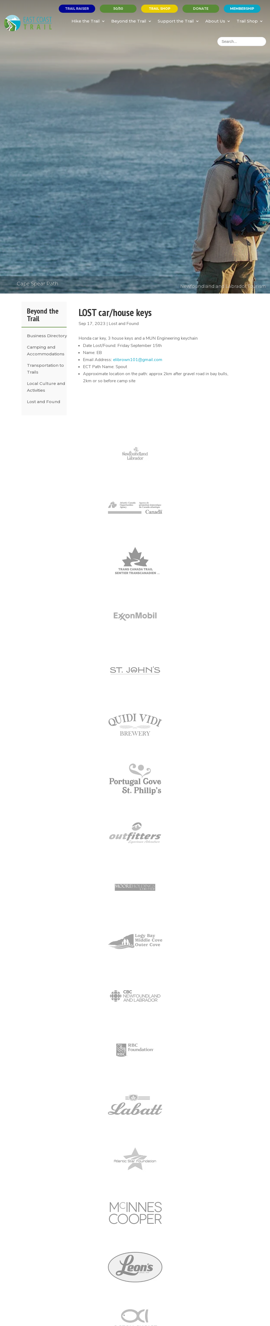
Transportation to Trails (45, 369)
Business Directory (47, 335)
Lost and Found (43, 401)
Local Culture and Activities (46, 387)
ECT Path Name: (98, 367)
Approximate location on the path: (115, 374)
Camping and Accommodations (45, 351)
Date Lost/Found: (99, 346)
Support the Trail (176, 21)
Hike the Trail (86, 21)
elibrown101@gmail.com (137, 360)
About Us (215, 21)
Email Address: (97, 360)
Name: (89, 353)
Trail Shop (247, 21)
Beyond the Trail (128, 21)
